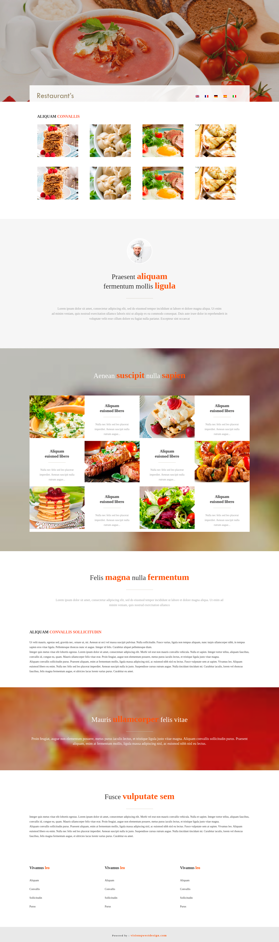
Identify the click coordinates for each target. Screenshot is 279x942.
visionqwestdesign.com (149, 935)
